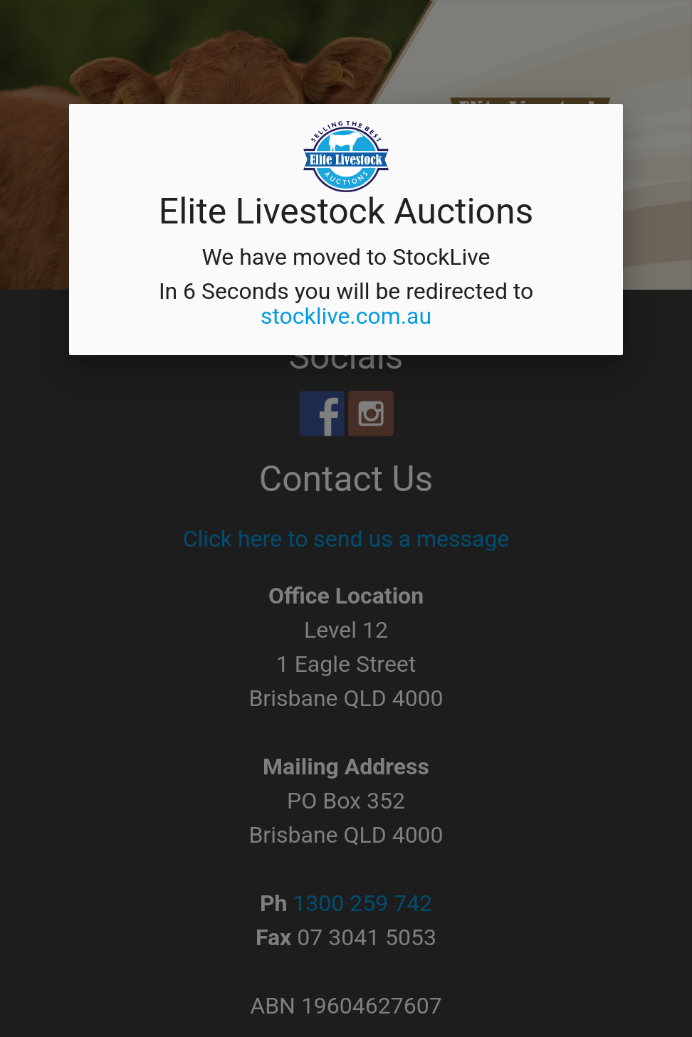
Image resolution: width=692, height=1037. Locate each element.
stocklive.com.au (346, 316)
